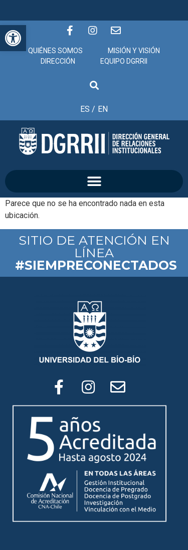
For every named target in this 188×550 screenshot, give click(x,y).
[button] (94, 181)
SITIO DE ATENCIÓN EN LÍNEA (96, 253)
